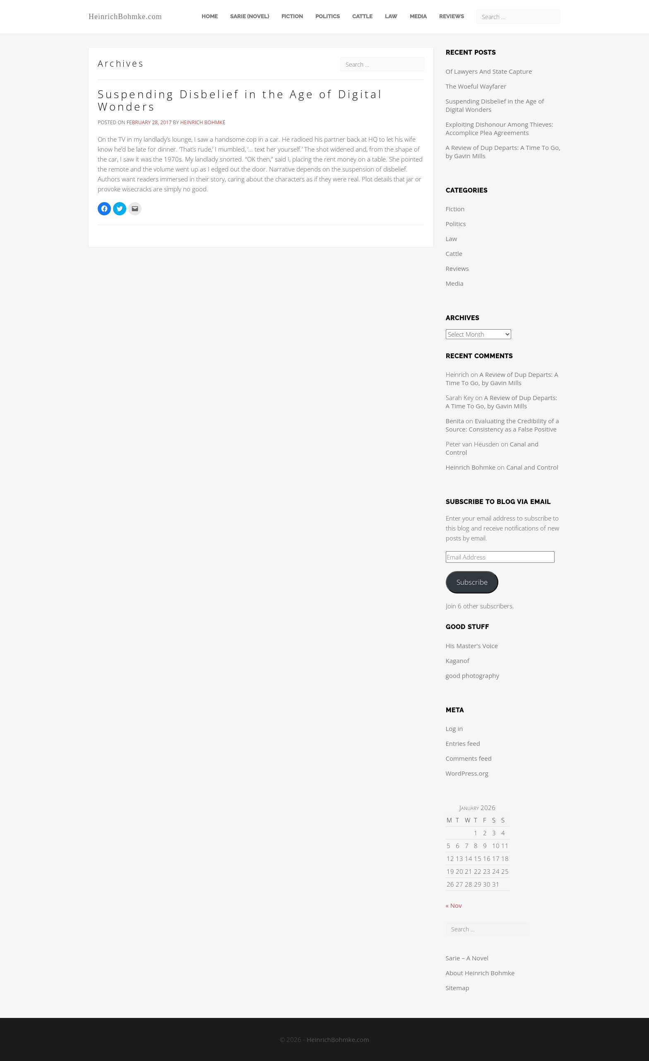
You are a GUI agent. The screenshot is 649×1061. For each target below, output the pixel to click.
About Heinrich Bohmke (480, 973)
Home (210, 16)
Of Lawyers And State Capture (489, 71)
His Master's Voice (472, 645)
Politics (327, 16)
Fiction (292, 16)
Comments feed (469, 758)
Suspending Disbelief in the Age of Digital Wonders (240, 100)
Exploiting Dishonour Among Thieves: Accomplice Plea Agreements (499, 128)
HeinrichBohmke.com (125, 16)
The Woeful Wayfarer (476, 86)
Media (418, 16)
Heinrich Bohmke (202, 122)
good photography (473, 675)
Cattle (362, 16)
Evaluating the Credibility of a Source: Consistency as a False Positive (502, 425)
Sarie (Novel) (249, 16)
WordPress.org (467, 773)
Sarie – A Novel (467, 958)
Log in (454, 728)
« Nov (454, 905)
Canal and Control (532, 467)
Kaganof (457, 660)
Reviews (451, 16)
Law (391, 16)
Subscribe (472, 582)
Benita (455, 421)
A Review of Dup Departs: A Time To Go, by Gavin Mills (502, 378)
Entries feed (463, 743)
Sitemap (457, 988)
